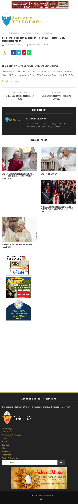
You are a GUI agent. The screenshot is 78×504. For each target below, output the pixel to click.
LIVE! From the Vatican (49, 173)
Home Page (7, 428)
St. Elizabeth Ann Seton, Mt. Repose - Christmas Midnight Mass (30, 65)
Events (5, 441)
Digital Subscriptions (11, 458)
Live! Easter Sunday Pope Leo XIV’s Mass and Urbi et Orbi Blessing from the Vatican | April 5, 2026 (19, 176)
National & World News (12, 435)
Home (4, 33)
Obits (4, 438)
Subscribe (6, 451)
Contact (5, 445)
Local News (7, 431)
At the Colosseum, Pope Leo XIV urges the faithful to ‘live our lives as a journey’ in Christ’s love (57, 209)
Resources (6, 454)
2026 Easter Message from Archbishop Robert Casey (17, 245)
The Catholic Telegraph (14, 45)
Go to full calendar (10, 81)
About (4, 448)
